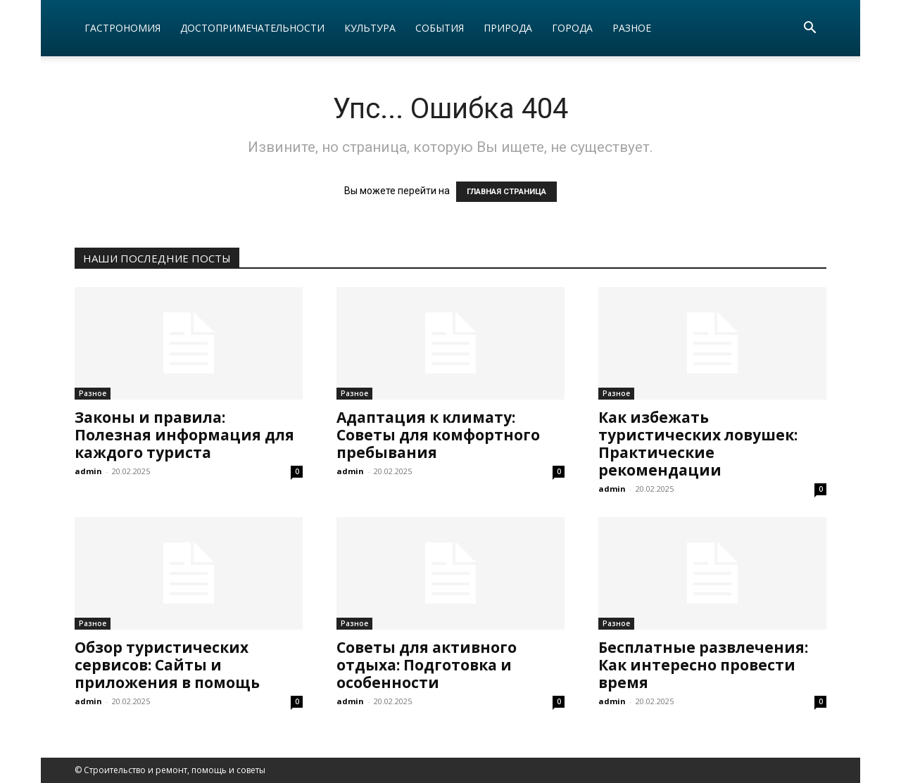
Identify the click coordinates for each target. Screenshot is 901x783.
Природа (508, 27)
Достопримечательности (252, 27)
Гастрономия (122, 27)
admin (88, 471)
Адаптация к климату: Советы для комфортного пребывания (438, 434)
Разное (631, 27)
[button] (809, 29)
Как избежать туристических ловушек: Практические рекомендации (698, 443)
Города (572, 27)
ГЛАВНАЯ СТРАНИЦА (506, 191)
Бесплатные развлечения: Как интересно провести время (703, 664)
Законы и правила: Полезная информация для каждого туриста (184, 434)
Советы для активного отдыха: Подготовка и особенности (426, 664)
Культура (370, 27)
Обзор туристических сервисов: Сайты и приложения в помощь (167, 664)
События (439, 27)
